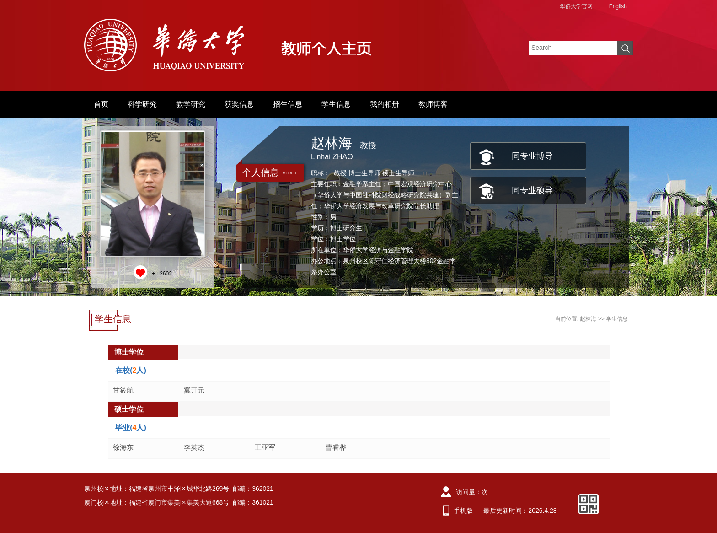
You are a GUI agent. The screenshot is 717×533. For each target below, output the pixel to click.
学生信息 (336, 104)
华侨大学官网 (576, 6)
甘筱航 (123, 390)
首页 (101, 104)
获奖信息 (239, 104)
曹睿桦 (336, 447)
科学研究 (142, 104)
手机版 (463, 510)
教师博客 (433, 104)
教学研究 (190, 104)
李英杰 (194, 447)
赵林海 (588, 319)
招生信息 (287, 104)
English (618, 6)
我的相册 (384, 104)
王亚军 (265, 447)
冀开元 (194, 390)
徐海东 (123, 447)
